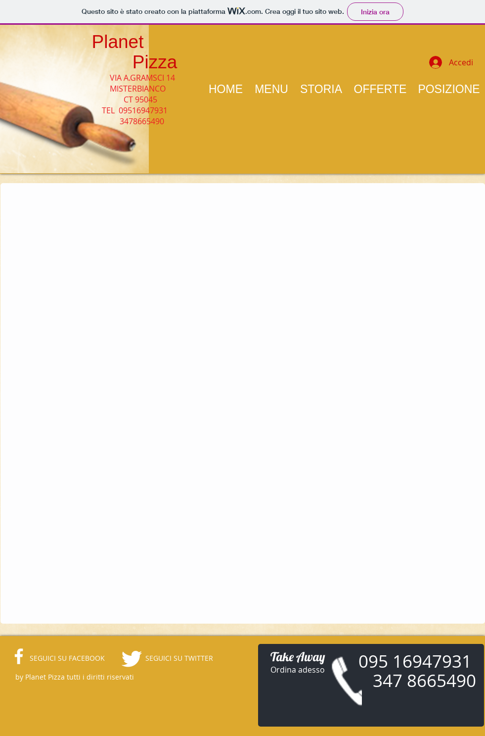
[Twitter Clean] (131, 659)
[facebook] (18, 656)
